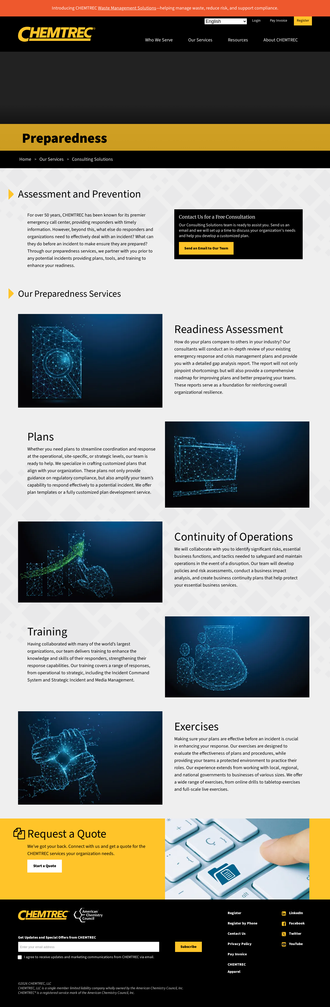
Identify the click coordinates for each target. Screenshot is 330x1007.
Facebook (297, 923)
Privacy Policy (240, 944)
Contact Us (236, 933)
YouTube (296, 944)
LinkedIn (296, 913)
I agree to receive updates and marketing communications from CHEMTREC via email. (89, 957)
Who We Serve (159, 40)
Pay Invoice (278, 20)
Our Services (200, 40)
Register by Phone (242, 923)
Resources (238, 40)
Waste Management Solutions (127, 8)
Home (25, 159)
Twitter (295, 933)
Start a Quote (44, 866)
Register (303, 20)
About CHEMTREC (280, 40)
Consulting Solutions (92, 159)
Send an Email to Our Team (206, 248)
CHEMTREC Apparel (237, 968)
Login (256, 20)
